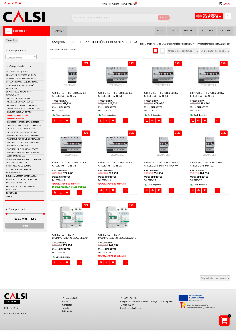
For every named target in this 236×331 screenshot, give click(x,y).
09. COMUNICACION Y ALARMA (18, 169)
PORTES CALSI (11, 308)
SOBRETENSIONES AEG (16, 156)
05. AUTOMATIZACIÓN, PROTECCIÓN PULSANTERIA (20, 87)
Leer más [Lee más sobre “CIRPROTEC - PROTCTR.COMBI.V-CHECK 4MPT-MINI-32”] (55, 192)
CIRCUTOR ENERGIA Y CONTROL (19, 112)
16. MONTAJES (11, 193)
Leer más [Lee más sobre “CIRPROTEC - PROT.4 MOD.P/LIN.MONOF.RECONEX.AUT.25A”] (101, 262)
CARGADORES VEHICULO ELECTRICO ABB (23, 108)
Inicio (65, 302)
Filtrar (25, 226)
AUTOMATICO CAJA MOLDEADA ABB (22, 105)
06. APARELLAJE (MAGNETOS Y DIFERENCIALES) (18, 93)
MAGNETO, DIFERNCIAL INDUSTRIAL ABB (23, 139)
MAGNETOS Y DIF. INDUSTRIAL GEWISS (22, 149)
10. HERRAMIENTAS (13, 172)
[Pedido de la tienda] (183, 51)
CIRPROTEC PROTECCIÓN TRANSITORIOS (23, 122)
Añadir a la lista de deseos (67, 120)
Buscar (163, 16)
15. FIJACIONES (12, 189)
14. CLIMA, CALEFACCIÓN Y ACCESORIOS (22, 186)
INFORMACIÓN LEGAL (15, 314)
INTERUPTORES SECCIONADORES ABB (22, 132)
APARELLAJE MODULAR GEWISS (20, 102)
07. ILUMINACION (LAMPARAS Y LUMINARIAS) (24, 159)
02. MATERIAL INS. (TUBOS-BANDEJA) (21, 75)
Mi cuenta (67, 311)
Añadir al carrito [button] (55, 120)
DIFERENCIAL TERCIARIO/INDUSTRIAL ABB (24, 125)
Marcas (59, 31)
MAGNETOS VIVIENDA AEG (18, 145)
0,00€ (226, 3)
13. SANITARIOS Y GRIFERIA (17, 183)
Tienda (65, 308)
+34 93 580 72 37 (212, 17)
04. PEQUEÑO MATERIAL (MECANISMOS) (22, 82)
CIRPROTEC (64, 107)
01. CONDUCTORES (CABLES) (17, 71)
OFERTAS (9, 196)
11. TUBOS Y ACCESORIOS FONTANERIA (21, 176)
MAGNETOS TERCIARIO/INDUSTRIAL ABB (23, 142)
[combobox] (21, 57)
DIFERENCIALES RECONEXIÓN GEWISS (22, 128)
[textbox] (21, 58)
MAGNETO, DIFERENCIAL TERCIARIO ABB (23, 135)
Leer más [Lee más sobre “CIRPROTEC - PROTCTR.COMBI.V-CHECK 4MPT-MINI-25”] (101, 190)
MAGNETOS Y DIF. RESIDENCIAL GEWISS (23, 152)
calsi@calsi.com (134, 308)
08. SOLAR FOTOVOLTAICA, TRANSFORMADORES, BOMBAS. (18, 164)
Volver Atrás (12, 40)
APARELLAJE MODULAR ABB (18, 98)
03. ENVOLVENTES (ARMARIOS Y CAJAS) (22, 78)
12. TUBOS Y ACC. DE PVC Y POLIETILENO (22, 179)
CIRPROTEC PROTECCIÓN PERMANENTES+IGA (17, 117)
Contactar (67, 305)
